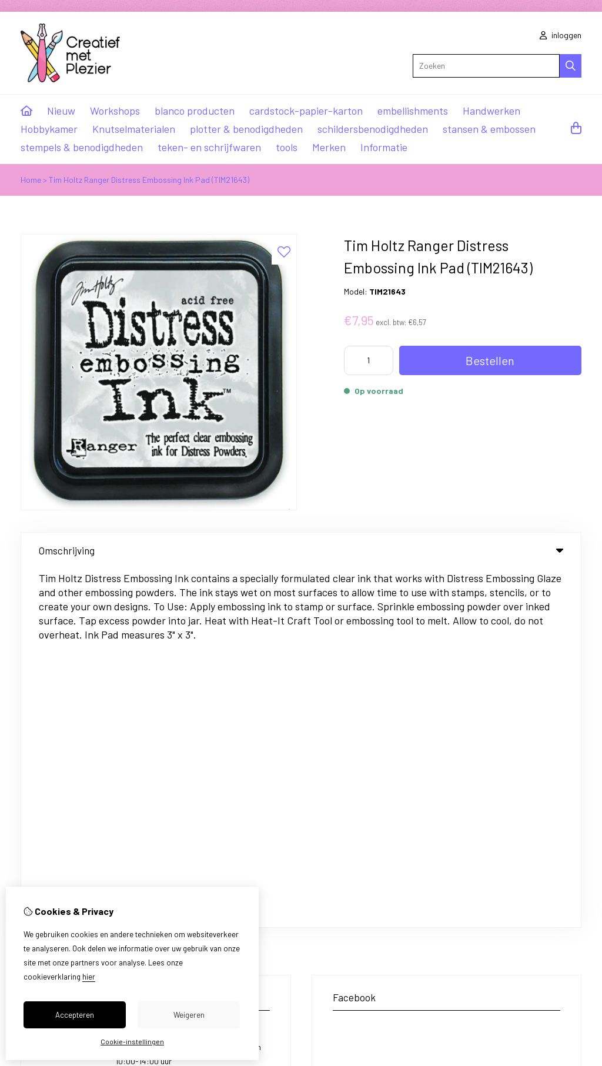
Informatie (383, 147)
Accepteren (74, 1015)
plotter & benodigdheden (246, 128)
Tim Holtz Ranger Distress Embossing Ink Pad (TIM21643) (149, 180)
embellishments (412, 110)
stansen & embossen (489, 128)
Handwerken (491, 110)
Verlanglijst (342, 871)
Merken (329, 147)
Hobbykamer (49, 128)
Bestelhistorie (346, 851)
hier (88, 976)
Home (31, 180)
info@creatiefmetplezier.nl (102, 736)
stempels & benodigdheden (82, 147)
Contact (502, 831)
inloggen (560, 35)
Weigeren (189, 1015)
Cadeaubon (209, 831)
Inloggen (337, 831)
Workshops (115, 110)
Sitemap (502, 871)
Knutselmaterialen (133, 128)
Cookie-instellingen (132, 1041)
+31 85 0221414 (119, 670)
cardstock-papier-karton (306, 110)
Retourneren (508, 851)
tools (286, 147)
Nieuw (61, 110)
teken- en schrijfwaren (209, 147)
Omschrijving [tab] (301, 550)
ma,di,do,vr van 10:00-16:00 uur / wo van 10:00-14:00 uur (188, 695)
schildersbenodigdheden (372, 128)
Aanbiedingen (213, 851)
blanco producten (195, 110)
